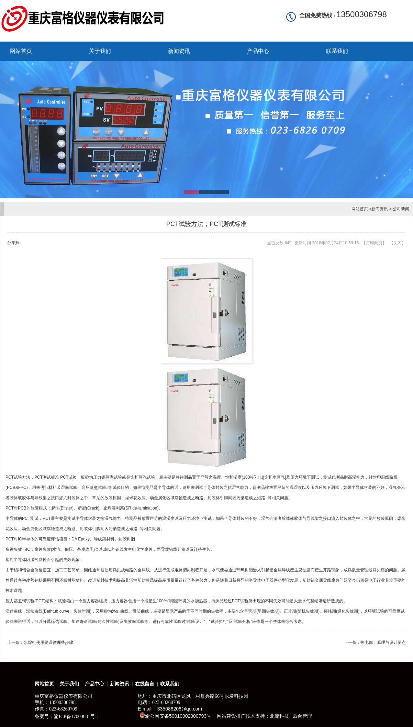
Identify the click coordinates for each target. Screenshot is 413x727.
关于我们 (100, 51)
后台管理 (302, 716)
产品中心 (258, 51)
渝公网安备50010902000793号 (175, 715)
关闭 (397, 243)
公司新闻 (401, 208)
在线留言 (144, 683)
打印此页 (374, 243)
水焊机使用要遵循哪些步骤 (48, 642)
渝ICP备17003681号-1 (76, 716)
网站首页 (21, 51)
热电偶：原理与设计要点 (383, 642)
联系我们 (337, 51)
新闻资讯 (179, 51)
